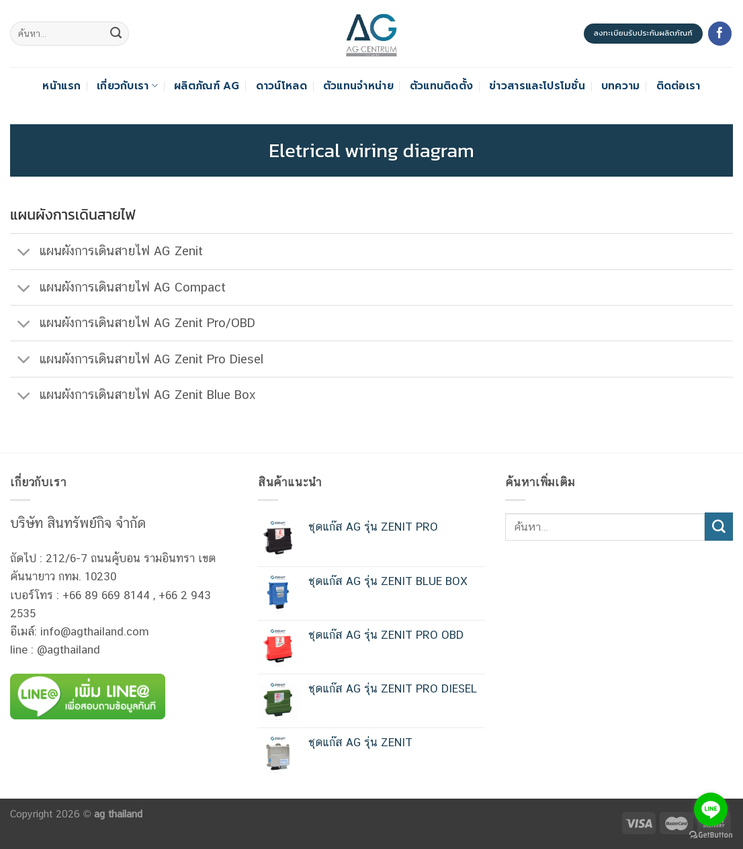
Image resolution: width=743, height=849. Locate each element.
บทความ (620, 85)
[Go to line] (711, 809)
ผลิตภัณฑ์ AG (207, 85)
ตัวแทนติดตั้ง (442, 85)
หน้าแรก (61, 85)
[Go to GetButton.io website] (710, 835)
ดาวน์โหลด (281, 85)
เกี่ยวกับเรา (127, 85)
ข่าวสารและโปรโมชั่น (537, 85)
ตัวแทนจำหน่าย (358, 85)
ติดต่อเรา (678, 85)
